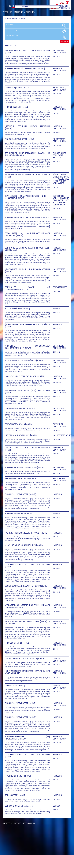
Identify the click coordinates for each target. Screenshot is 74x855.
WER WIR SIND (33, 6)
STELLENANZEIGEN (19, 6)
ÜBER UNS (7, 6)
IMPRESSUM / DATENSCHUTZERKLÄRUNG (19, 823)
